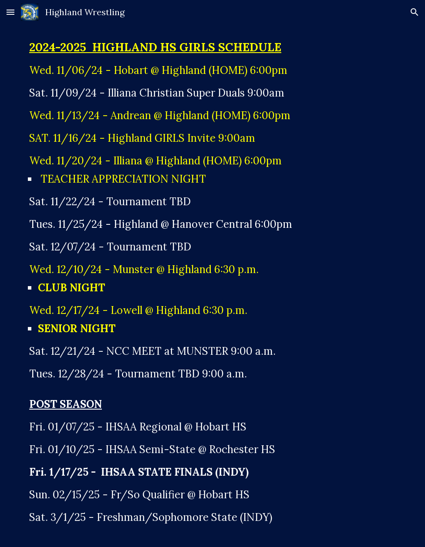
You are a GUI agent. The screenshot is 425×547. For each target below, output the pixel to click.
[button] (10, 12)
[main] (212, 286)
